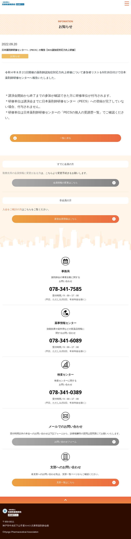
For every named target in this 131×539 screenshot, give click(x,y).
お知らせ (19, 10)
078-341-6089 (65, 340)
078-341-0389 (65, 392)
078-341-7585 (65, 288)
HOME (6, 10)
